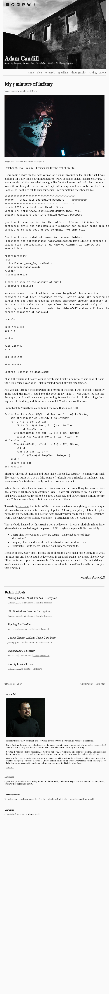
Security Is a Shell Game (21, 664)
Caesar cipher (31, 517)
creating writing (80, 754)
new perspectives (22, 760)
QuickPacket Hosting (92, 683)
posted (33, 379)
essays (26, 754)
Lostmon (24, 506)
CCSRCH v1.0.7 (13, 683)
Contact (10, 767)
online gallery (99, 760)
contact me (51, 799)
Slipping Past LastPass (20, 624)
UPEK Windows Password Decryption (29, 611)
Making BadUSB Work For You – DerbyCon (32, 598)
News (34, 91)
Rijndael (47, 517)
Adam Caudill (22, 59)
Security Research (44, 602)
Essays (39, 668)
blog (20, 754)
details (12, 382)
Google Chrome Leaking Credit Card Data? (32, 637)
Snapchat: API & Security (21, 651)
